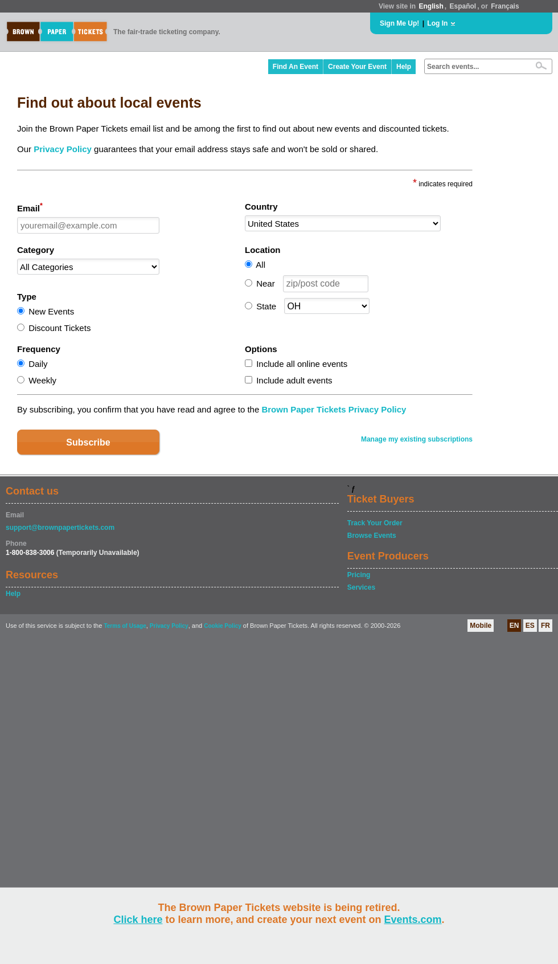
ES (530, 626)
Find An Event (295, 67)
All (260, 264)
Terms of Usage (125, 626)
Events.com (413, 919)
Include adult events (294, 380)
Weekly (42, 380)
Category (35, 250)
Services (361, 587)
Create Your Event (357, 67)
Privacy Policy (63, 149)
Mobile (480, 626)
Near (265, 283)
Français (505, 6)
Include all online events (301, 364)
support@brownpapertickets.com (60, 528)
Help (403, 67)
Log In (437, 23)
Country (261, 206)
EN (514, 626)
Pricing (359, 575)
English (431, 6)
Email (30, 207)
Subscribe (88, 442)
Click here (137, 919)
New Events (51, 311)
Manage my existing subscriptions (417, 439)
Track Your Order (375, 523)
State (266, 306)
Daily (37, 364)
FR (545, 626)
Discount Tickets (59, 328)
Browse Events (371, 536)
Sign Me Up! (399, 23)
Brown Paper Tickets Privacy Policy (333, 409)
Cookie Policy (222, 626)
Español (463, 6)
